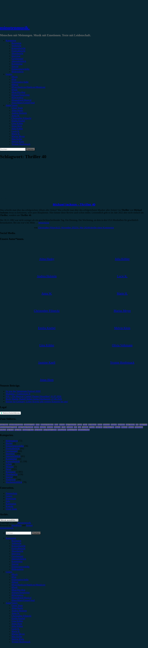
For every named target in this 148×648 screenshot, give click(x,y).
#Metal (15, 84)
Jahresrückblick (19, 61)
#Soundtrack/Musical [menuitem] (21, 597)
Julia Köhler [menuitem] (17, 626)
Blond (56, 425)
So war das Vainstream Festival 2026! (23, 391)
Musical (118, 427)
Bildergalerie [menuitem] (18, 569)
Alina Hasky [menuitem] (17, 608)
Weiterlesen (43, 222)
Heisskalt (50, 427)
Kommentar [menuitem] (17, 561)
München (124, 427)
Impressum (11, 498)
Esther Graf (143, 425)
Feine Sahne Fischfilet (25, 427)
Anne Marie (4, 425)
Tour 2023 (18, 430)
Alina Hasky (17, 110)
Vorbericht (16, 45)
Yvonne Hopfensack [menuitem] (21, 642)
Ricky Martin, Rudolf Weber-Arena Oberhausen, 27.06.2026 (34, 399)
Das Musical (92, 425)
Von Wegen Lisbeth (50, 430)
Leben (9, 464)
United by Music (28, 430)
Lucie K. (16, 131)
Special (15, 66)
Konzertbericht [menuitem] (18, 546)
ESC (137, 425)
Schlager (3, 430)
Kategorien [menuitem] (11, 538)
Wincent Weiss (72, 430)
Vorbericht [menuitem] (16, 543)
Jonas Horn (17, 126)
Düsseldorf (121, 425)
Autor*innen (11, 105)
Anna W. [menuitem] (16, 613)
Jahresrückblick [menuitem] (19, 559)
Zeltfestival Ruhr (84, 430)
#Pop (14, 79)
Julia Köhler (17, 128)
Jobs (8, 501)
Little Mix (98, 427)
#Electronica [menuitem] (17, 595)
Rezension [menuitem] (16, 540)
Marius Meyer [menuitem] (18, 634)
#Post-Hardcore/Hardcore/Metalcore (28, 87)
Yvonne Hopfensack (21, 144)
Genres (9, 74)
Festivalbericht (18, 51)
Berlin (37, 425)
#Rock (15, 77)
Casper (79, 425)
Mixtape (9, 466)
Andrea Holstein (19, 113)
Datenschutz (11, 493)
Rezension (16, 43)
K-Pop (63, 427)
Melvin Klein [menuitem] (18, 639)
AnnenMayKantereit (16, 425)
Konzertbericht (18, 48)
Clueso (85, 425)
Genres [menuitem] (9, 572)
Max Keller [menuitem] (17, 636)
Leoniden (85, 427)
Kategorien (11, 40)
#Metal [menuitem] (15, 582)
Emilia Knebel (18, 121)
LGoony (92, 427)
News (8, 469)
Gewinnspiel (17, 58)
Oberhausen (139, 427)
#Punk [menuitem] (14, 587)
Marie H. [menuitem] (16, 631)
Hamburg (43, 427)
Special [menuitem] (15, 564)
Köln (75, 427)
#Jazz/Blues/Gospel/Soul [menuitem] (23, 600)
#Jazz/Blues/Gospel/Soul (23, 102)
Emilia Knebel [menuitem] (18, 618)
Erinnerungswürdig (20, 69)
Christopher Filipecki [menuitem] (21, 616)
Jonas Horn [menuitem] (17, 623)
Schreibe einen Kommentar (101, 227)
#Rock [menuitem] (15, 574)
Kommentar (17, 64)
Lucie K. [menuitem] (16, 629)
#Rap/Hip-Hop (18, 92)
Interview (16, 56)
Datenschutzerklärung (11, 413)
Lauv (79, 427)
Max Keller (17, 139)
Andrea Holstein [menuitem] (19, 610)
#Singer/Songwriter (21, 95)
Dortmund (106, 425)
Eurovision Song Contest (8, 427)
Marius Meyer (18, 136)
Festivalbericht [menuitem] (18, 548)
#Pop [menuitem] (14, 577)
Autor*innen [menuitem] (11, 603)
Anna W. (16, 115)
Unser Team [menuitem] (17, 605)
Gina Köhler (17, 123)
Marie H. (16, 134)
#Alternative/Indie (20, 82)
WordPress (17, 525)
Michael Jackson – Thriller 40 (74, 204)
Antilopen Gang (29, 425)
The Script (10, 430)
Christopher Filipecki (21, 118)
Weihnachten (61, 430)
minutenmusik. (15, 27)
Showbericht (17, 53)
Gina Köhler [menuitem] (17, 621)
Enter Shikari (130, 425)
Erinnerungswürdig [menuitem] (20, 566)
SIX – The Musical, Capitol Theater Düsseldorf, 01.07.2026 (33, 396)
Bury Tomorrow (71, 425)
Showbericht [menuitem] (17, 551)
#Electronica (17, 97)
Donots (99, 425)
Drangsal (114, 425)
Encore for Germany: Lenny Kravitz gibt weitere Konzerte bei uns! (37, 401)
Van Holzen (38, 430)
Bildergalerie (18, 71)
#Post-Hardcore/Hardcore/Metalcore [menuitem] (28, 585)
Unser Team (17, 108)
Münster (131, 427)
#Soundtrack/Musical (21, 100)
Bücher (9, 443)
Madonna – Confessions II (18, 394)
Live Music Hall (108, 427)
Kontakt (9, 506)
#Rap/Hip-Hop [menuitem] (18, 590)
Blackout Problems (47, 425)
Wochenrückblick (14, 482)
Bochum (62, 425)
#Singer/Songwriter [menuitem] (21, 592)
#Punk (14, 90)
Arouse (29, 525)
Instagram (57, 427)
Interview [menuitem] (16, 553)
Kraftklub (69, 427)
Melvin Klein (18, 141)
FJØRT (36, 427)
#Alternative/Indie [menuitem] (20, 579)
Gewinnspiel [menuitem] (17, 556)
